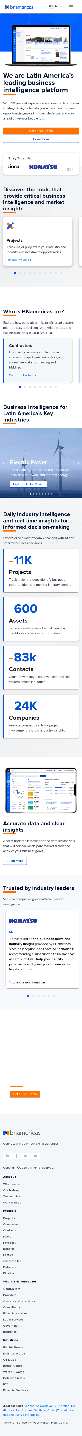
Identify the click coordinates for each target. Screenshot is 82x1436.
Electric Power (13, 1347)
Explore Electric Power (28, 484)
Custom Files (12, 1261)
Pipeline (8, 1273)
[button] (14, 273)
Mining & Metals (14, 1353)
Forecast (9, 1242)
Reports (8, 1248)
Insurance (10, 1331)
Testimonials (12, 1196)
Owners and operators (19, 1301)
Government (12, 1325)
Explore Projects (19, 259)
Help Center (59, 1422)
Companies (11, 1224)
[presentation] (3, 462)
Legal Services (13, 1319)
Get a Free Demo (41, 130)
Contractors (11, 1289)
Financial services (15, 1313)
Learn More (41, 139)
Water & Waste (13, 1372)
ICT (5, 1384)
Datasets (9, 1267)
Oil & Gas (9, 1359)
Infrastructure (13, 1365)
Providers (9, 1295)
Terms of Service (15, 1422)
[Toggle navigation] (71, 6)
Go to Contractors (22, 375)
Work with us (12, 1202)
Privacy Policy (39, 1422)
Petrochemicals (14, 1378)
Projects (9, 1218)
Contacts (9, 1230)
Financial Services (15, 1390)
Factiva (8, 1255)
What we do (11, 1184)
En (54, 6)
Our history (11, 1190)
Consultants (11, 1307)
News (7, 1236)
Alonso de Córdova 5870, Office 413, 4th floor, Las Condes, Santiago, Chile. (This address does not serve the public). (39, 1410)
